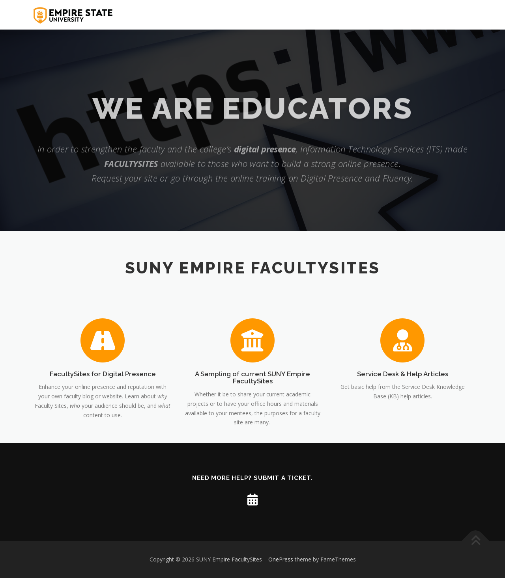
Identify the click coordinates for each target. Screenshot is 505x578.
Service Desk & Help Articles (402, 412)
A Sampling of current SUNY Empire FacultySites (252, 416)
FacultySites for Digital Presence (103, 412)
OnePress (280, 559)
